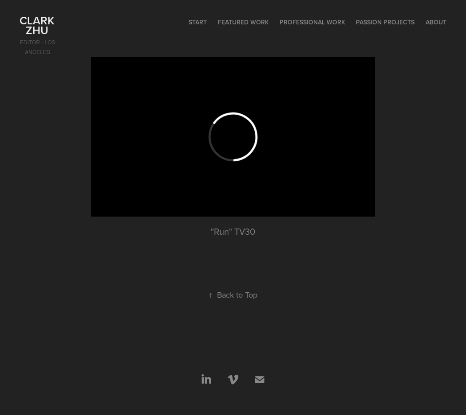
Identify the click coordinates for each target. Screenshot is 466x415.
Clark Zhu (38, 25)
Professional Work (312, 22)
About (436, 22)
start (198, 22)
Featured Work (243, 22)
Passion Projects (385, 22)
